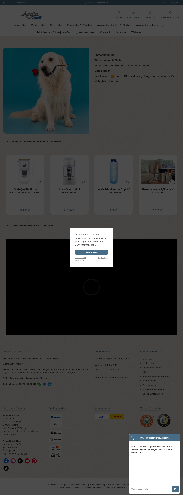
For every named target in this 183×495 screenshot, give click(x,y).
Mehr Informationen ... (86, 245)
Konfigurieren (103, 258)
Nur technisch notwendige (80, 259)
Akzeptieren (91, 252)
